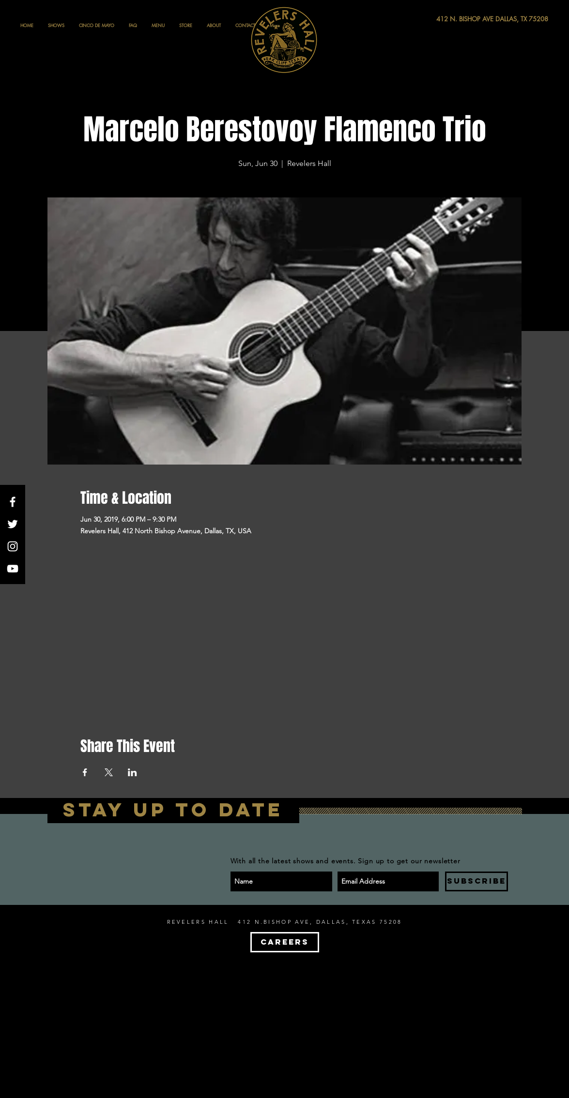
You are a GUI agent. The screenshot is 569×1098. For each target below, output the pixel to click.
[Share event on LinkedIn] (132, 772)
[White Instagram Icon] (12, 546)
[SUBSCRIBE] (476, 881)
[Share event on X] (108, 772)
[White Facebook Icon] (12, 502)
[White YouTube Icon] (12, 568)
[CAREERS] (284, 942)
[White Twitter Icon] (12, 524)
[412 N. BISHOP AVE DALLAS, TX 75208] (456, 19)
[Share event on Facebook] (85, 772)
